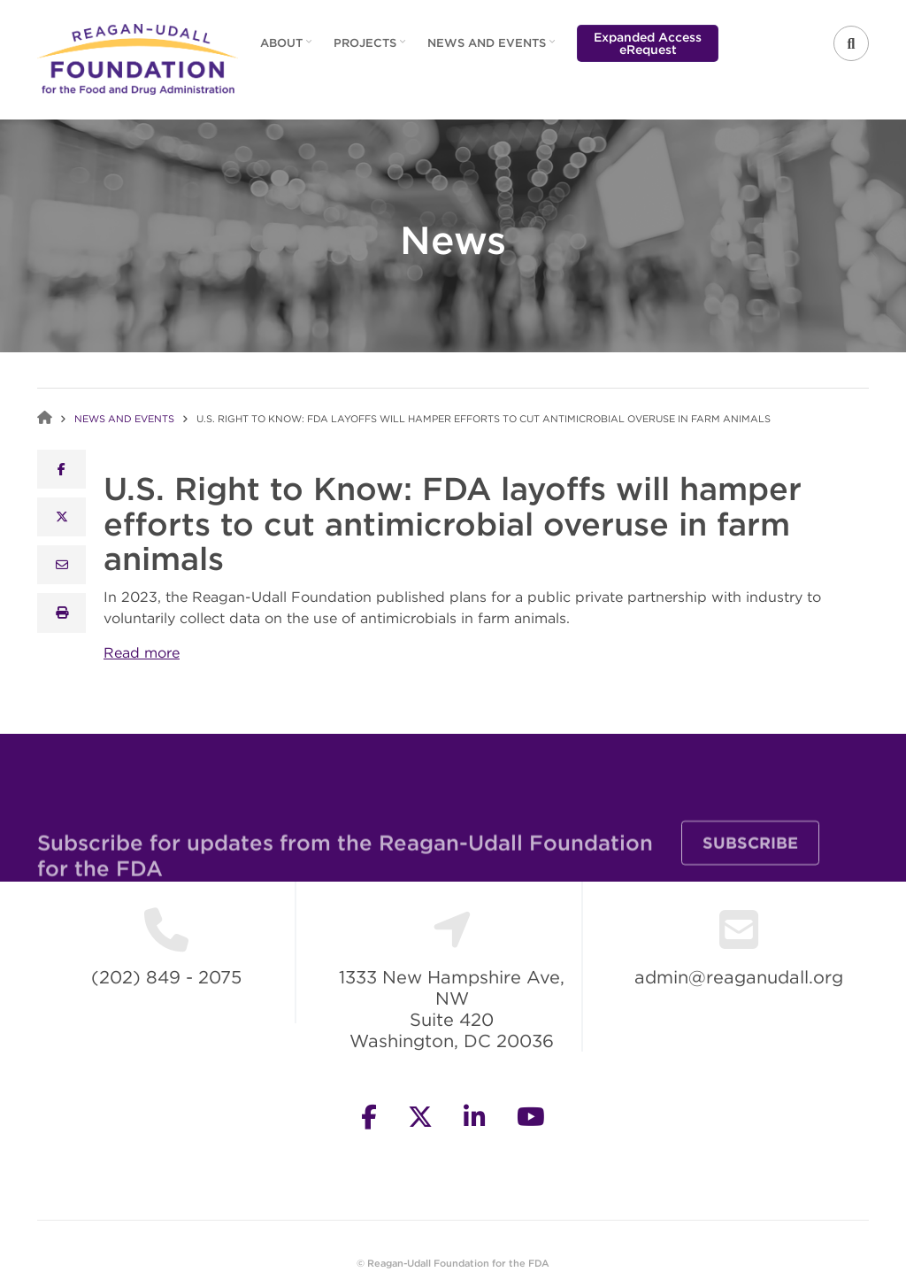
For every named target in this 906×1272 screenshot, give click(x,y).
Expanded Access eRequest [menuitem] (648, 43)
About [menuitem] (283, 48)
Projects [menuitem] (367, 48)
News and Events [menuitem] (488, 48)
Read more (142, 652)
